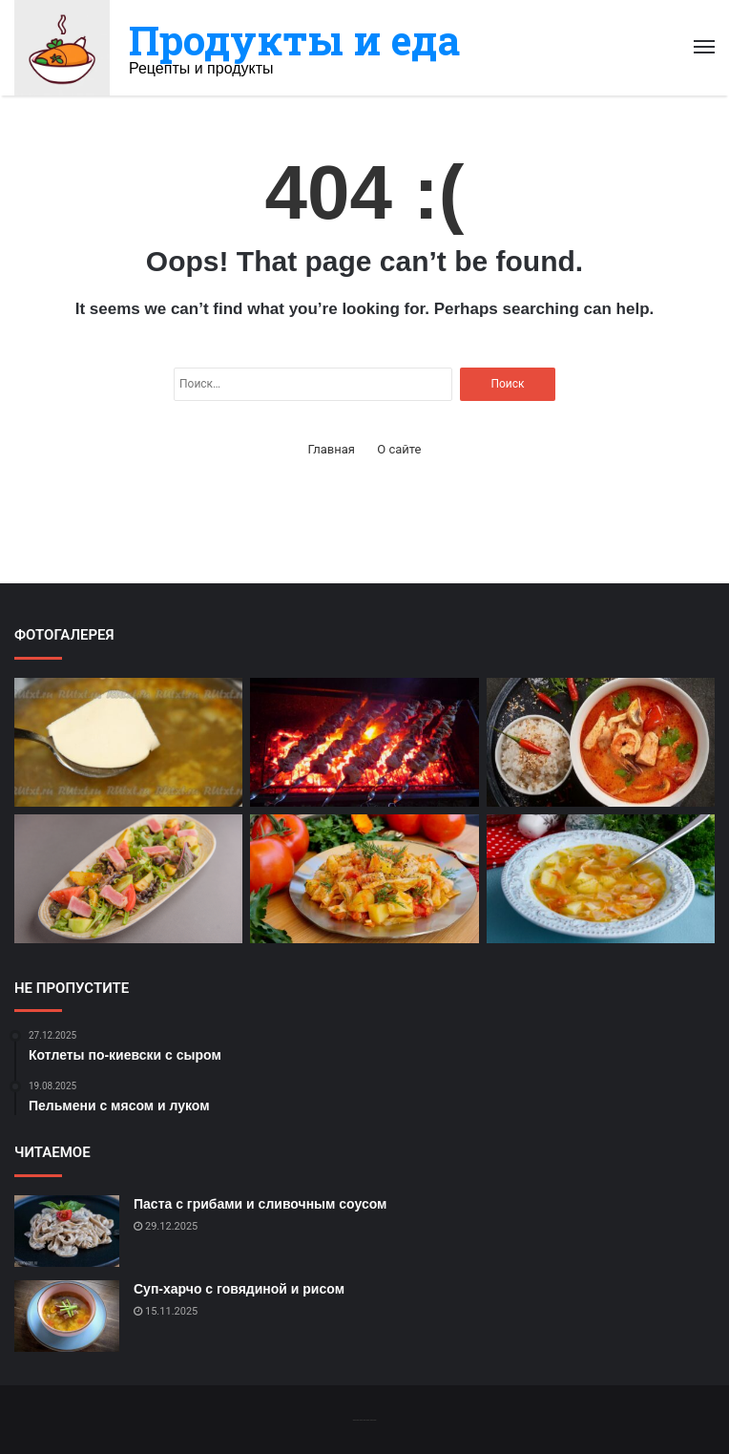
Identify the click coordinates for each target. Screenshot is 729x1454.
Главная (331, 449)
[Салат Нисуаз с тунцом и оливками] (128, 878)
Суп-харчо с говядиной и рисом (239, 1288)
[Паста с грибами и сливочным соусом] (66, 1231)
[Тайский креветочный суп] (601, 742)
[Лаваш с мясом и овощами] (364, 878)
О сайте (399, 449)
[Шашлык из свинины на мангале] (364, 742)
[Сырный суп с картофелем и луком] (128, 742)
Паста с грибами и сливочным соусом (260, 1204)
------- (364, 1419)
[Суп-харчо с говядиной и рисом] (66, 1316)
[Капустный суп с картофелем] (601, 878)
